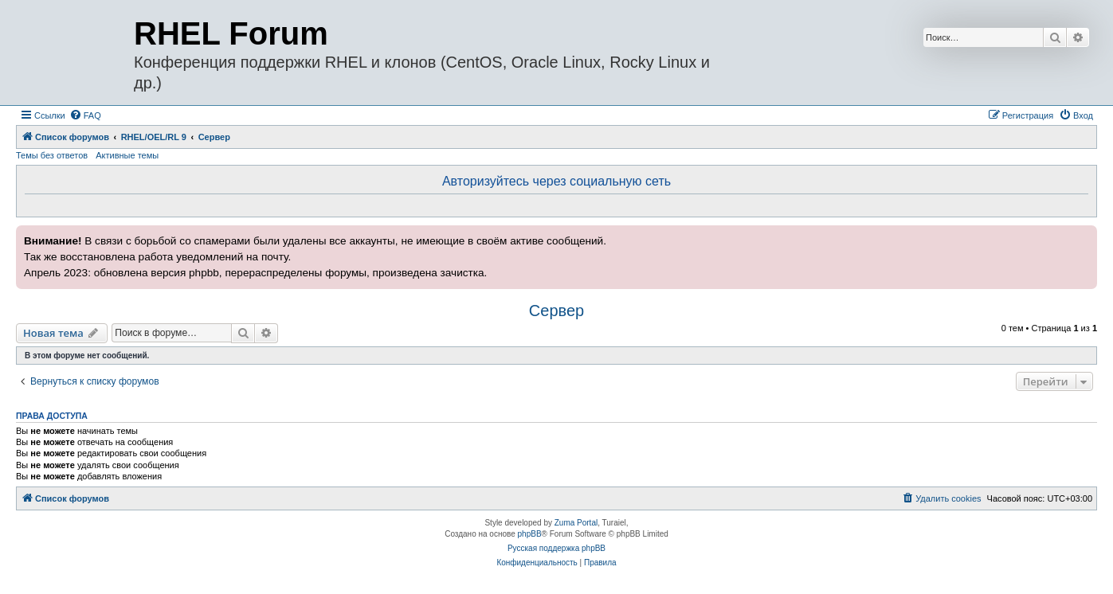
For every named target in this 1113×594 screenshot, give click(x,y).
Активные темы (127, 155)
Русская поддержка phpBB (556, 548)
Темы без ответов (52, 155)
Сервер (556, 310)
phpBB (530, 534)
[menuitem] (85, 115)
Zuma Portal (576, 522)
